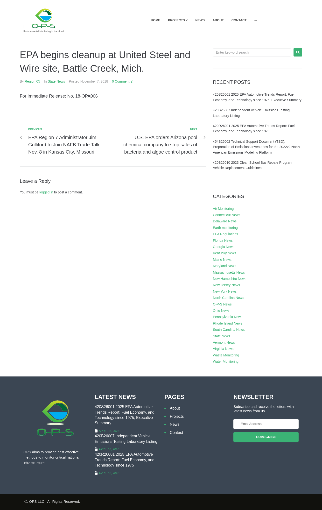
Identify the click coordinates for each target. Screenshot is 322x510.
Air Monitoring (223, 209)
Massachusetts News (229, 272)
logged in (46, 192)
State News (56, 81)
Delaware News (225, 221)
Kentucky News (224, 253)
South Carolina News (229, 330)
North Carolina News (228, 298)
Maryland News (224, 266)
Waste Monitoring (226, 355)
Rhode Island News (227, 323)
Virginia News (223, 349)
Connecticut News (226, 215)
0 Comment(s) (122, 81)
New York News (225, 291)
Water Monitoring (225, 361)
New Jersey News (226, 285)
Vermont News (224, 342)
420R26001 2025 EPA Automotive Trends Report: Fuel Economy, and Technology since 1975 (124, 459)
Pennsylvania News (227, 317)
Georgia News (223, 247)
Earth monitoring (225, 228)
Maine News (222, 260)
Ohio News (221, 310)
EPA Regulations (225, 234)
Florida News (223, 240)
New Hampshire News (229, 279)
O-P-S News (222, 304)
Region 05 (32, 81)
